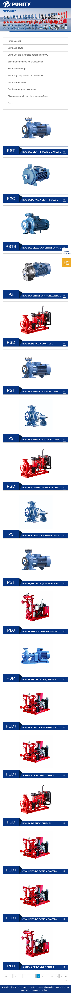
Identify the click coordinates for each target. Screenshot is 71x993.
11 (47, 976)
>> (66, 980)
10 (43, 976)
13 (57, 976)
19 (66, 976)
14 (61, 976)
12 (52, 976)
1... (10, 976)
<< (6, 976)
